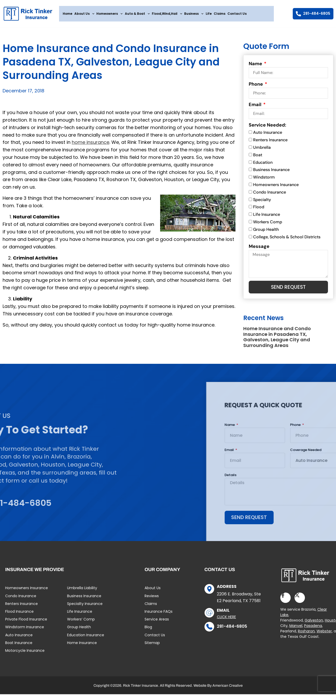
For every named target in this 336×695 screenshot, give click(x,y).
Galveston (314, 622)
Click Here (226, 619)
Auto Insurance (267, 134)
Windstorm (264, 178)
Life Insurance (266, 215)
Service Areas (157, 621)
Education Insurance (85, 637)
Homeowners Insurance (276, 186)
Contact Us (237, 13)
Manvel (295, 628)
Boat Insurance (18, 644)
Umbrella (262, 148)
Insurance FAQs (159, 613)
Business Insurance (271, 171)
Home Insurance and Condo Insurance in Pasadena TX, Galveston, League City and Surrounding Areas (277, 338)
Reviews (152, 598)
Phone (256, 85)
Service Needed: (267, 126)
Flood (258, 208)
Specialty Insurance (85, 605)
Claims (219, 13)
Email (255, 106)
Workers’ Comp (81, 621)
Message (259, 248)
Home (67, 13)
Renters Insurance (270, 141)
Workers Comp (267, 223)
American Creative (227, 688)
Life (209, 13)
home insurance (90, 143)
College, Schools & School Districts (286, 238)
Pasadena (313, 628)
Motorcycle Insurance (25, 652)
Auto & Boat (137, 13)
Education (263, 163)
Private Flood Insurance (26, 621)
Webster (324, 633)
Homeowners (109, 13)
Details (324, 477)
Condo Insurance (269, 193)
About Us (84, 13)
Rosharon (306, 633)
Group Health (266, 230)
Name (256, 65)
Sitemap (152, 644)
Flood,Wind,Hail (167, 13)
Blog (148, 629)
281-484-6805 (232, 628)
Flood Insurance (19, 613)
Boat (257, 156)
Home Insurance (82, 644)
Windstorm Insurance (24, 629)
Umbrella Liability (82, 590)
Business (193, 13)
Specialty (262, 201)
